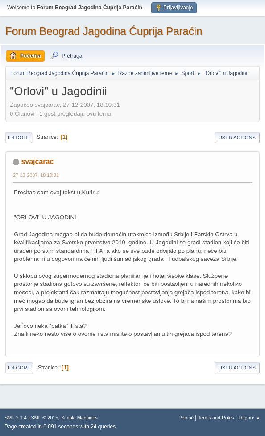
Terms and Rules (216, 417)
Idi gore (19, 367)
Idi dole (18, 137)
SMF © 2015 (44, 417)
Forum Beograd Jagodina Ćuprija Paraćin (103, 31)
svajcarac (37, 161)
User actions (237, 137)
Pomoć (186, 417)
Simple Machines (79, 417)
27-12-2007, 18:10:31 (36, 175)
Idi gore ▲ (249, 417)
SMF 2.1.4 (15, 417)
